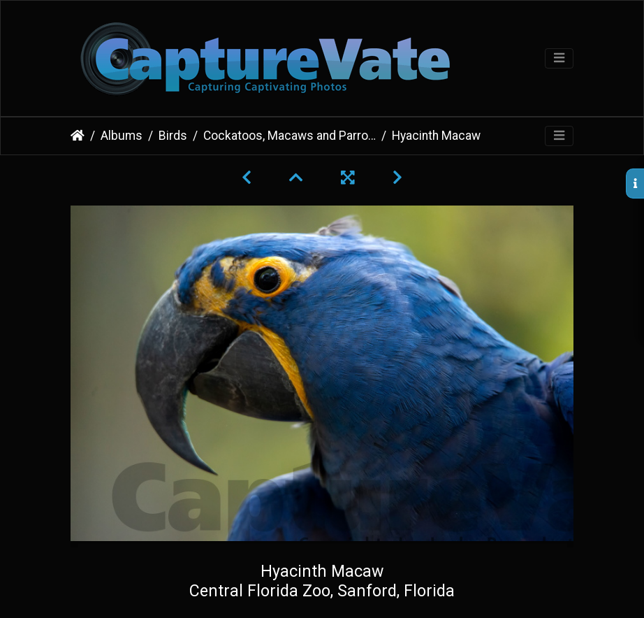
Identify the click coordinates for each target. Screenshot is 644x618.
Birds (173, 136)
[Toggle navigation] (559, 58)
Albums (121, 136)
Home (78, 136)
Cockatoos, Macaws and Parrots (289, 136)
